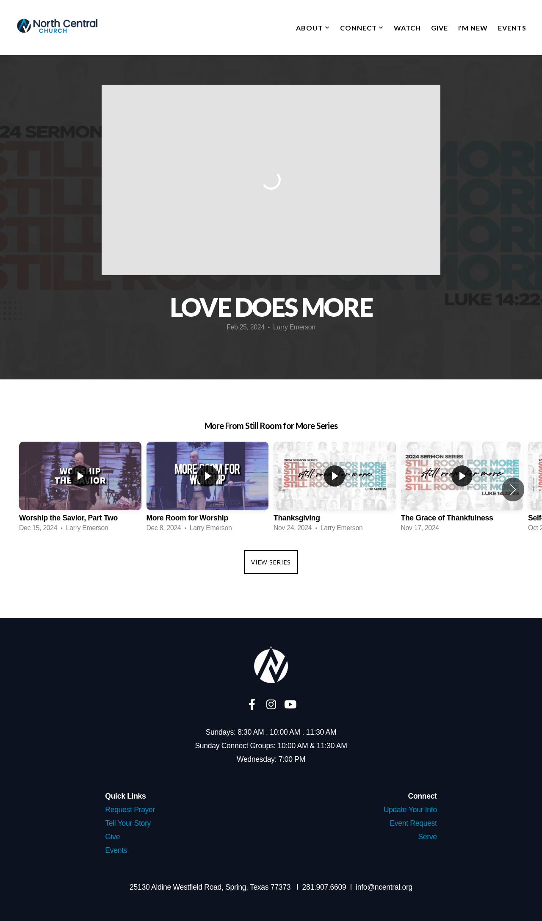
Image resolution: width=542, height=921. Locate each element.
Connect (362, 28)
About (313, 28)
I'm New (473, 28)
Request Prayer (130, 809)
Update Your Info (410, 809)
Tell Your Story (128, 823)
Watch (407, 28)
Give (439, 28)
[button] (513, 489)
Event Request (413, 823)
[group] (80, 489)
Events (512, 28)
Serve (427, 836)
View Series (270, 562)
